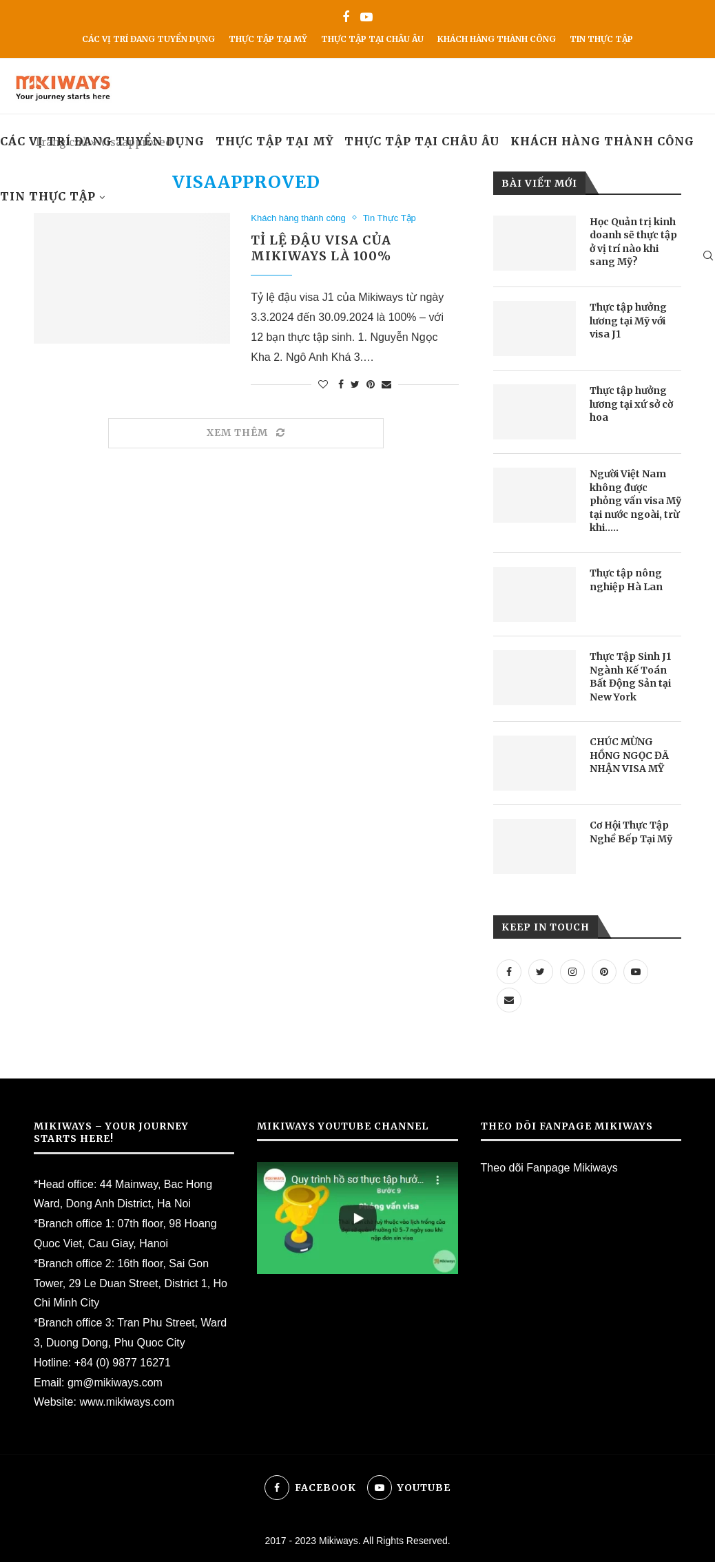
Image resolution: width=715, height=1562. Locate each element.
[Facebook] (345, 17)
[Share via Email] (386, 384)
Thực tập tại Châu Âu (372, 39)
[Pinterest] (604, 971)
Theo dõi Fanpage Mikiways (549, 1168)
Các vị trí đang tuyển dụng (148, 39)
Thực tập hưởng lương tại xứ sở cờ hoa (631, 404)
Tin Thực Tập (601, 39)
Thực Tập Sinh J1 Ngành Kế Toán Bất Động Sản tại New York (630, 676)
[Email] (509, 1000)
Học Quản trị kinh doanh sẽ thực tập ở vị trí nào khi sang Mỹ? (633, 242)
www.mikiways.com (126, 1402)
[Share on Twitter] (355, 384)
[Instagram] (572, 971)
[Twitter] (541, 971)
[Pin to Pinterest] (370, 384)
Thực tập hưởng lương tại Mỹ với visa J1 (628, 320)
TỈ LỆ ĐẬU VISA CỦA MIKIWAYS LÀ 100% (321, 248)
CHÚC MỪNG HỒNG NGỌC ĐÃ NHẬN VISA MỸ (629, 755)
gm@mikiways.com (115, 1382)
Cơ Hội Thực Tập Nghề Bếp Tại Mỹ (631, 832)
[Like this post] (323, 384)
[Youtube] (366, 17)
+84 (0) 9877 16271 (122, 1362)
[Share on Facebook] (341, 384)
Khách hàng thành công (496, 39)
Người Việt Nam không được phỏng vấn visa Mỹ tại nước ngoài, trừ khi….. (635, 501)
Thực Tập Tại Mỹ (268, 39)
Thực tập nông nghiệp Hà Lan (626, 580)
